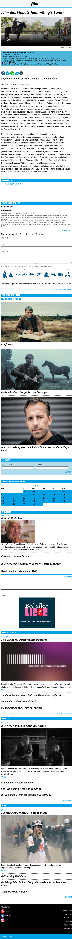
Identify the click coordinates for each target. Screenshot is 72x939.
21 (14, 501)
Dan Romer (38, 60)
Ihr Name (4, 238)
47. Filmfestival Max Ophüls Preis (19, 701)
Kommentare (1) (21, 73)
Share (12, 73)
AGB (70, 932)
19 (63, 498)
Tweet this (8, 73)
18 (54, 498)
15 (24, 498)
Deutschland (28, 52)
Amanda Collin (19, 64)
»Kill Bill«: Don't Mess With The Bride (21, 789)
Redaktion (68, 914)
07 (14, 495)
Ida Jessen (44, 58)
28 (14, 504)
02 (33, 492)
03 (44, 492)
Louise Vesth (55, 58)
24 (44, 501)
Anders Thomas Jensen (30, 58)
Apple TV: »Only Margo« (14, 891)
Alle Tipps (68, 897)
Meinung (5, 251)
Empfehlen (17, 73)
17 (44, 498)
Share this (3, 73)
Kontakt (69, 921)
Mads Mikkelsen (9, 64)
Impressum (68, 928)
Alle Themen (67, 800)
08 (24, 495)
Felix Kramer (56, 64)
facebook (8, 915)
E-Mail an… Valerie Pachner (15, 556)
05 (63, 492)
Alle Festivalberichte (63, 713)
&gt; (71, 486)
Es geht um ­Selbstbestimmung (17, 782)
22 (24, 501)
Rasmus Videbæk (9, 60)
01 (24, 492)
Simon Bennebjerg (31, 64)
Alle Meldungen (66, 576)
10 (68, 274)
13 (2, 498)
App (11, 936)
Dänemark (5, 52)
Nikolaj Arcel (8, 58)
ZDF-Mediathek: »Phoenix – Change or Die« (24, 813)
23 (33, 501)
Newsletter (67, 910)
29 (24, 504)
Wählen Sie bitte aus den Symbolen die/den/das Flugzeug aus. (26, 266)
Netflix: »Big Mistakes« (13, 876)
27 (2, 504)
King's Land (7, 344)
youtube (8, 911)
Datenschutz (67, 925)
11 (54, 495)
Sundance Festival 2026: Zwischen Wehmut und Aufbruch (31, 695)
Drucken (27, 73)
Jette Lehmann (49, 60)
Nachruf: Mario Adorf (12, 518)
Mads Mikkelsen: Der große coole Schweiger (24, 392)
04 (54, 492)
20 (2, 501)
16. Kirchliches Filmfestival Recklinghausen (24, 640)
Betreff (4, 245)
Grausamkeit (6, 211)
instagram (8, 920)
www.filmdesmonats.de (12, 184)
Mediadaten (68, 917)
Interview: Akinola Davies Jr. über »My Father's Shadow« (31, 564)
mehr (3, 690)
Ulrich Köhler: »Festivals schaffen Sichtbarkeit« (26, 795)
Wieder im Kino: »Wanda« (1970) (19, 571)
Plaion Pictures (61, 60)
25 (54, 501)
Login (63, 4)
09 (33, 495)
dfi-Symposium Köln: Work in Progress (21, 708)
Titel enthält (8, 465)
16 (33, 498)
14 (14, 498)
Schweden (12, 52)
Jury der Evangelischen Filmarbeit (20, 85)
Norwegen (20, 52)
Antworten (66, 230)
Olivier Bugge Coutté (25, 60)
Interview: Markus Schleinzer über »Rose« (23, 726)
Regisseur (40, 465)
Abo (4, 936)
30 (33, 504)
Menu (3, 4)
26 (63, 501)
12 (63, 495)
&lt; (2, 486)
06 (2, 495)
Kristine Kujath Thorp (44, 64)
